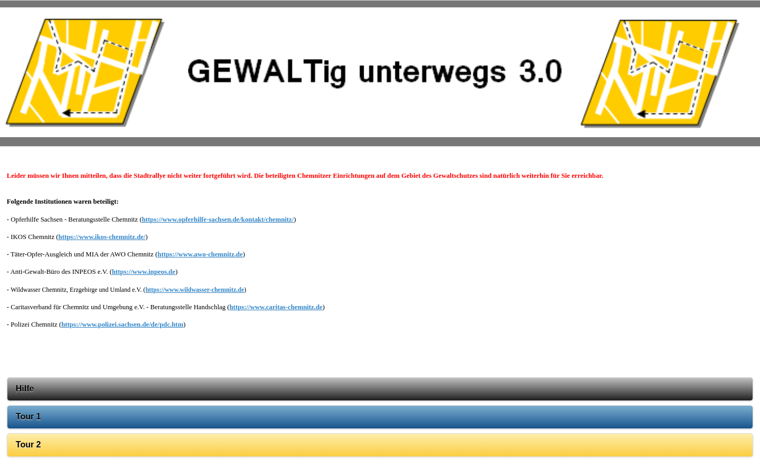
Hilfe (25, 388)
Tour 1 (28, 416)
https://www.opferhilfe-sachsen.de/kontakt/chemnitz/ (218, 219)
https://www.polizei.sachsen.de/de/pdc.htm (122, 324)
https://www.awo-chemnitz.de (200, 254)
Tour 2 (28, 444)
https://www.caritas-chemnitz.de (276, 307)
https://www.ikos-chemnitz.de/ (102, 237)
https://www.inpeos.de (143, 271)
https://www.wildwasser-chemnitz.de (195, 289)
